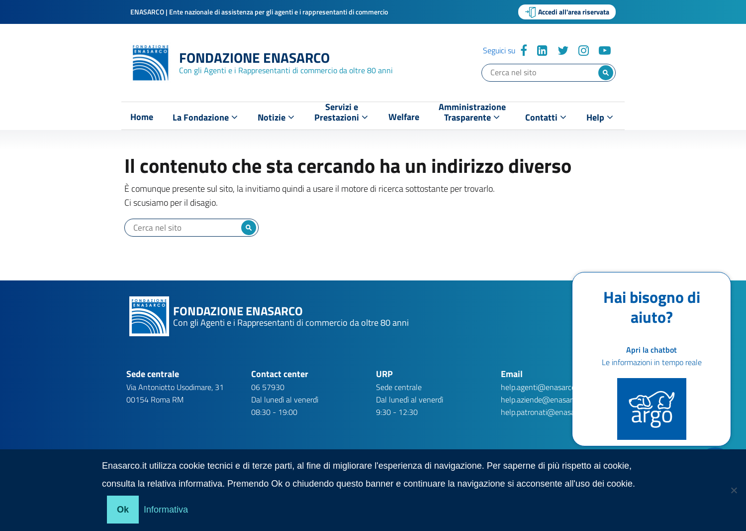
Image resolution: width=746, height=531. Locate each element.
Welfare (403, 117)
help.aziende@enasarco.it (543, 399)
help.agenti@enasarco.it (541, 387)
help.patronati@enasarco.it (546, 412)
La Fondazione (205, 117)
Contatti (545, 117)
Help (599, 117)
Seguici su (499, 50)
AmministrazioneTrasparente (472, 114)
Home (141, 117)
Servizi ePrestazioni (341, 114)
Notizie (276, 117)
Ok (123, 510)
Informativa (166, 510)
